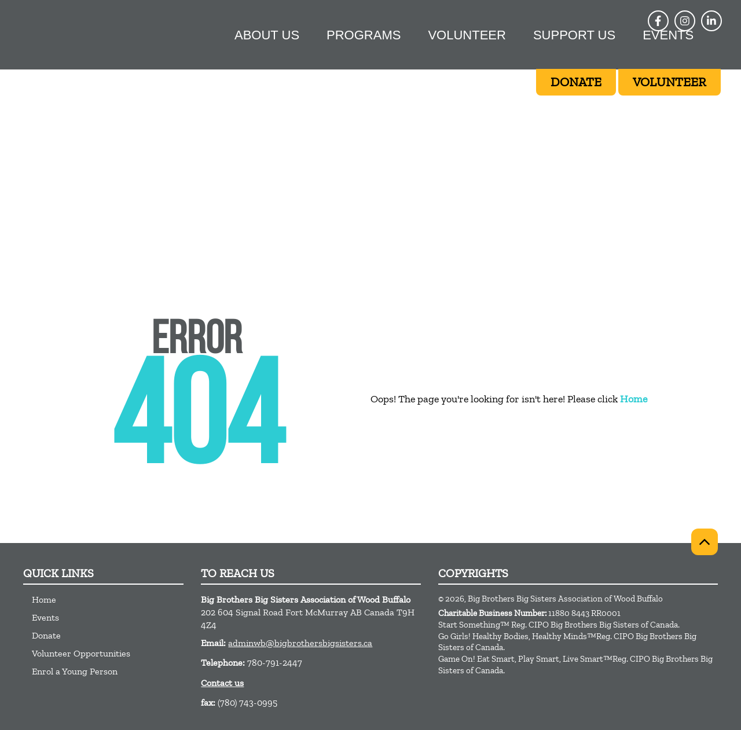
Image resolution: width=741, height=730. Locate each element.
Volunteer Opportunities (81, 653)
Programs (364, 35)
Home (633, 398)
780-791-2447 (274, 662)
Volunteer (466, 35)
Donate (46, 635)
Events (668, 35)
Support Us (574, 35)
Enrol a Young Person (75, 671)
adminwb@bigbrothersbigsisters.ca (300, 642)
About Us (266, 35)
